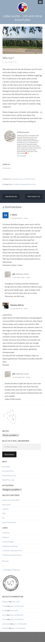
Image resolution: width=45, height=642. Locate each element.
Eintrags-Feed (7, 471)
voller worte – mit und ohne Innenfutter (23, 637)
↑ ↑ (42, 637)
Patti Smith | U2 (33, 196)
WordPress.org (8, 480)
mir (25, 144)
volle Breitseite (11, 196)
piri (13, 274)
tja (3, 518)
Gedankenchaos (17, 179)
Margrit (5, 601)
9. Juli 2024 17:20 (10, 62)
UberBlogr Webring (11, 570)
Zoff (4, 513)
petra (4, 615)
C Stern (13, 215)
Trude (4, 606)
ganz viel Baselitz (9, 522)
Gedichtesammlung (10, 546)
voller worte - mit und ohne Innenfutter (22, 18)
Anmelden (6, 466)
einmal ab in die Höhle (10, 500)
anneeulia (6, 624)
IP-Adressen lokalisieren (12, 555)
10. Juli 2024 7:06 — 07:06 (21, 377)
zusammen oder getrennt (12, 550)
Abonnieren (9, 454)
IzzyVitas (6, 533)
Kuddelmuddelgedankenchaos (24, 184)
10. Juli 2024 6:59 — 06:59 (19, 308)
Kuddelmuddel (29, 179)
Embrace (5, 537)
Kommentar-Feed (9, 475)
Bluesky (5, 561)
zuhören (5, 509)
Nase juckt (6, 504)
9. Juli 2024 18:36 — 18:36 (19, 218)
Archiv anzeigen (21, 155)
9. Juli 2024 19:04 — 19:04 (21, 277)
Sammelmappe (8, 542)
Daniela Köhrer (17, 305)
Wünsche (25, 142)
